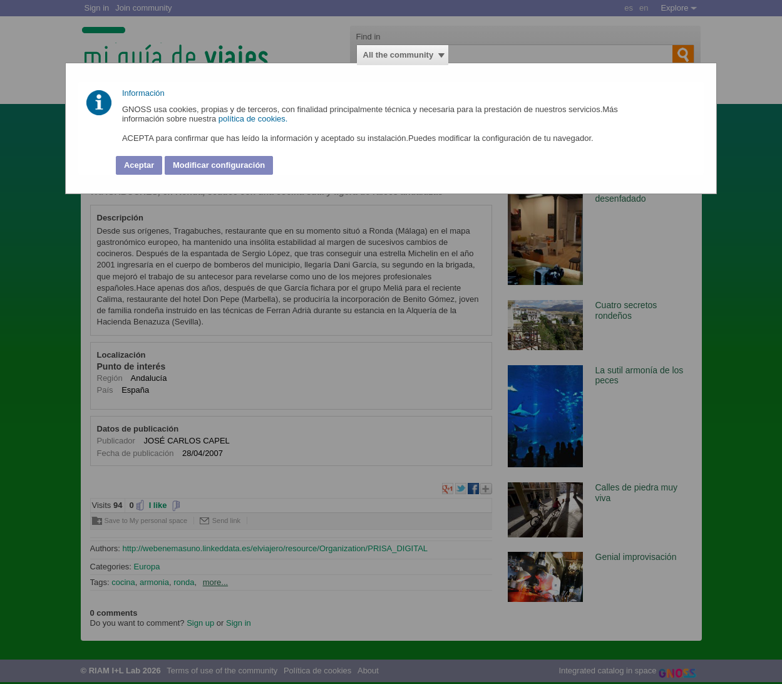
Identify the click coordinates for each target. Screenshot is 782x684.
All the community (398, 55)
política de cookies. (254, 118)
